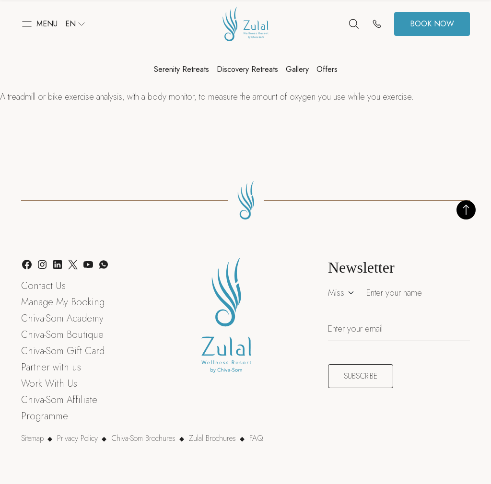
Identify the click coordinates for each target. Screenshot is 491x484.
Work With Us (49, 384)
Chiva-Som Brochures (143, 438)
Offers (327, 69)
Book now (432, 23)
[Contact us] (377, 24)
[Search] (354, 24)
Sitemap (32, 438)
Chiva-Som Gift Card (63, 351)
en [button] (75, 23)
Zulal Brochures (212, 438)
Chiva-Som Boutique (62, 335)
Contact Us (43, 286)
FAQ (256, 438)
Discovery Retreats (247, 69)
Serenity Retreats (181, 69)
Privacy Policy (77, 438)
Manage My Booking (63, 302)
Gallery (297, 69)
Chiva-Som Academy (62, 318)
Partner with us (51, 367)
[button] (39, 24)
